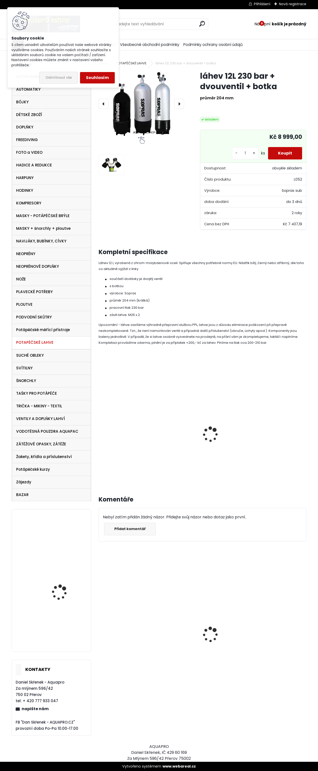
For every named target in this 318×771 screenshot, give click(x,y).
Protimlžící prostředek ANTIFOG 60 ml (123, 671)
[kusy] (245, 153)
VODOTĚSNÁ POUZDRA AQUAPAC (47, 431)
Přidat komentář (130, 528)
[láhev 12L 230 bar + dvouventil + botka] (141, 104)
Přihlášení (262, 3)
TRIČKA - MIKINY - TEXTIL (39, 406)
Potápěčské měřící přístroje (43, 329)
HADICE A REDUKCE (34, 165)
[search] (202, 24)
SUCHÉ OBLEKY (30, 355)
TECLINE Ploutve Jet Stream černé (61, 581)
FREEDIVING (27, 139)
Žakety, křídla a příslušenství (44, 456)
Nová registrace (292, 3)
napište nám (35, 709)
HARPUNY (25, 177)
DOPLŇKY (24, 127)
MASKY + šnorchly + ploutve (43, 228)
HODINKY (24, 190)
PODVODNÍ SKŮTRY (34, 317)
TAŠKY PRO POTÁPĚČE (36, 393)
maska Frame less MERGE (60, 535)
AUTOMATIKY (28, 89)
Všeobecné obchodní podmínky (149, 44)
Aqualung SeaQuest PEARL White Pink (62, 631)
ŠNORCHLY (26, 380)
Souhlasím (97, 77)
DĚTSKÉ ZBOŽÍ (29, 114)
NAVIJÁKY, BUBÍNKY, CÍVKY (41, 241)
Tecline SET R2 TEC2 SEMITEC (200, 656)
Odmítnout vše (58, 77)
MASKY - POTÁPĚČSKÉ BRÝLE (43, 215)
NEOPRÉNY (25, 253)
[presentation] (104, 104)
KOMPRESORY (28, 203)
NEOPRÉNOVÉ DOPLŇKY (37, 266)
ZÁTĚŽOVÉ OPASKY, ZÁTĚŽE (41, 444)
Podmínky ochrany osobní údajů (213, 44)
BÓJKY (22, 102)
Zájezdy (23, 482)
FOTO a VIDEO (29, 152)
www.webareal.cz (179, 766)
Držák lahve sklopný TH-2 (126, 434)
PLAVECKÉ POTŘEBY (34, 291)
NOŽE (21, 279)
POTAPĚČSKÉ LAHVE (34, 342)
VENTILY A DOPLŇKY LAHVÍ (40, 418)
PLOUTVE (24, 304)
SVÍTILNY (24, 368)
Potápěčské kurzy (33, 469)
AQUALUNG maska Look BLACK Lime (272, 652)
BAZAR (22, 494)
